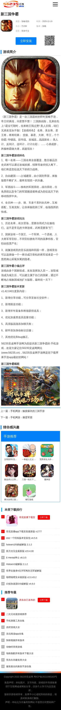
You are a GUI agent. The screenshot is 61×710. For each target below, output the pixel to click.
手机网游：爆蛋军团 (21, 417)
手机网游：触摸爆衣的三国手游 (27, 411)
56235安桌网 (26, 676)
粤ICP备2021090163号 (45, 676)
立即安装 (26, 41)
